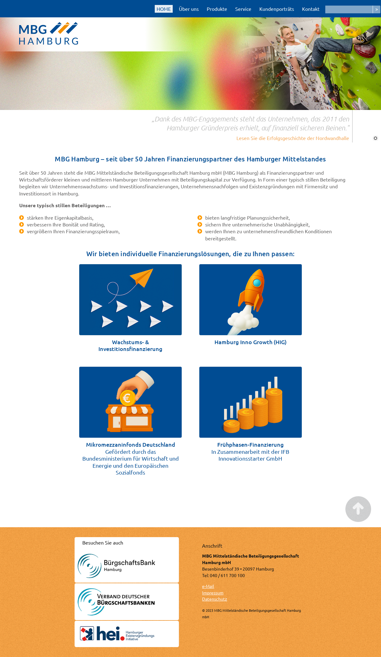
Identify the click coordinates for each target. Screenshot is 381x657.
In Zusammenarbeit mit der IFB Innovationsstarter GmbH (250, 451)
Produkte (217, 9)
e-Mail (208, 586)
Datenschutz (214, 599)
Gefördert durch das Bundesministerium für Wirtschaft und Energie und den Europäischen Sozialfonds (130, 458)
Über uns (189, 9)
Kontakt (310, 9)
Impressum (212, 592)
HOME (164, 9)
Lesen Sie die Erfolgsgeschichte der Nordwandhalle (292, 138)
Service (243, 9)
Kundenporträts (276, 9)
